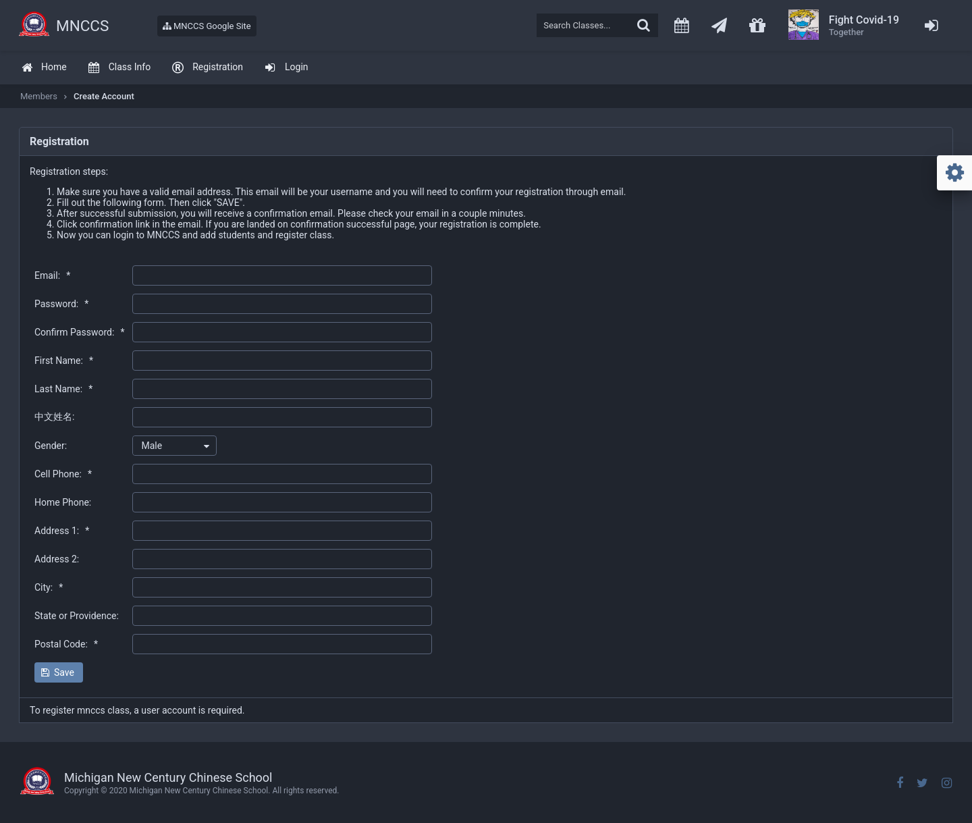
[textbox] (597, 25)
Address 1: (61, 530)
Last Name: (63, 388)
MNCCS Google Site (207, 26)
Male (151, 445)
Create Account (104, 96)
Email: (52, 275)
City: (48, 587)
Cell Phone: (63, 474)
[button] (58, 672)
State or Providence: (76, 615)
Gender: (50, 445)
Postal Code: (66, 644)
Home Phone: (62, 502)
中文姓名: (54, 416)
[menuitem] (44, 68)
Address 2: (56, 559)
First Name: (63, 360)
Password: (61, 303)
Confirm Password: (79, 332)
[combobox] (174, 445)
